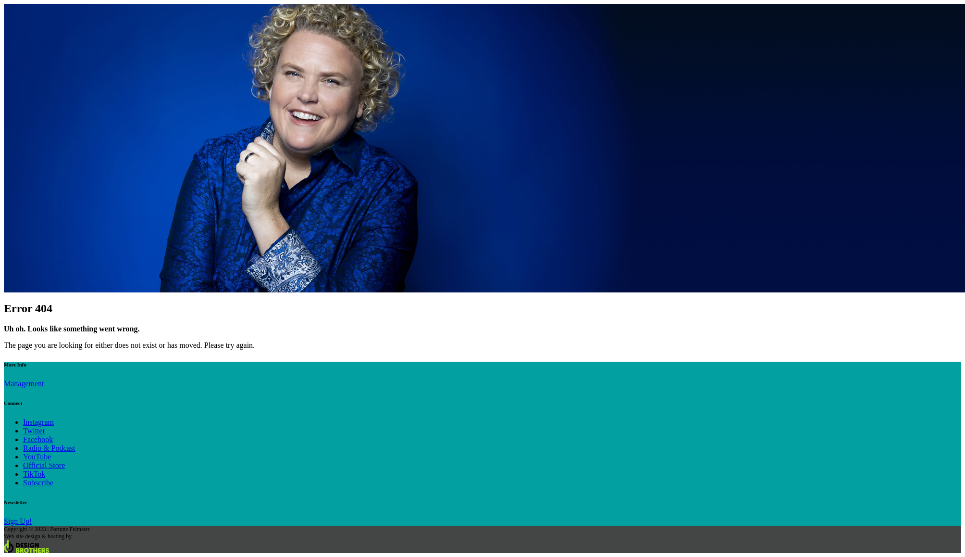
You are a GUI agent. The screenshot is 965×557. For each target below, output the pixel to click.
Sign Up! (18, 521)
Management (24, 384)
